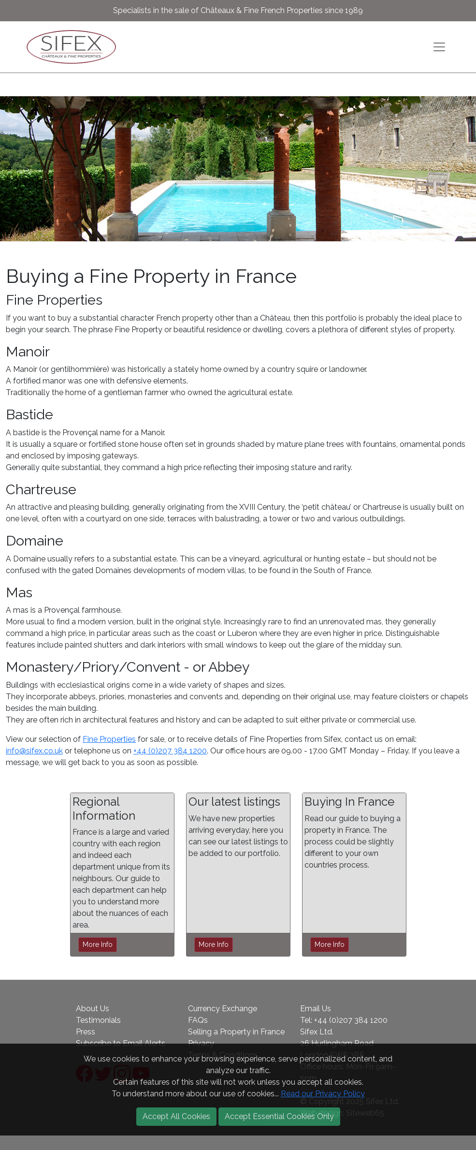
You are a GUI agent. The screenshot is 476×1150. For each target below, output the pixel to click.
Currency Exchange (222, 1008)
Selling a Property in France (236, 1031)
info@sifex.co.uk (34, 750)
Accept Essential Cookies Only (279, 1116)
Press (85, 1031)
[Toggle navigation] (439, 47)
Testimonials (98, 1020)
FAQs (198, 1020)
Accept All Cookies (176, 1116)
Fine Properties (109, 739)
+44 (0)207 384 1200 (170, 750)
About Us (92, 1008)
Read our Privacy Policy (323, 1093)
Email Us (315, 1008)
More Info (98, 944)
